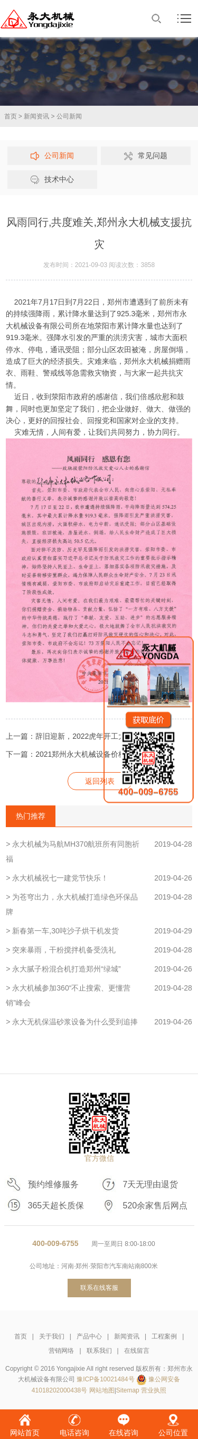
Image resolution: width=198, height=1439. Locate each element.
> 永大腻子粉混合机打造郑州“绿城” (99, 968)
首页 (10, 116)
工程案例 (164, 1336)
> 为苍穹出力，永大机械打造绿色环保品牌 (99, 903)
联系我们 (99, 1350)
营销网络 (61, 1350)
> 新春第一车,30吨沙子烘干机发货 (99, 930)
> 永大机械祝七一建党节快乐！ (99, 877)
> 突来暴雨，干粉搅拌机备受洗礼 (99, 949)
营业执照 (153, 1390)
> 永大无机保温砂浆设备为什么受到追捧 (99, 1021)
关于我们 (51, 1336)
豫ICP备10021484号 (105, 1379)
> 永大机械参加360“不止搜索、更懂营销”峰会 (99, 993)
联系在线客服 (99, 1287)
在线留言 (136, 1350)
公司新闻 (69, 116)
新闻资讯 (36, 116)
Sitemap (127, 1390)
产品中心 (89, 1336)
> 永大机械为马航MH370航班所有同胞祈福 (99, 850)
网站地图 (102, 1390)
